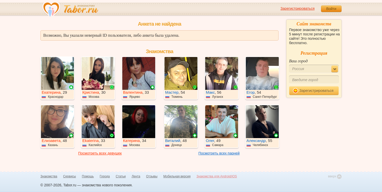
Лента (136, 176)
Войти (331, 9)
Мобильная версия (177, 176)
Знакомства (48, 176)
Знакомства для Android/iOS (216, 176)
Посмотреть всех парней (219, 153)
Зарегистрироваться (298, 8)
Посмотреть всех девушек (100, 153)
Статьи (121, 176)
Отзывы (152, 176)
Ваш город (298, 61)
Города (105, 176)
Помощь (88, 176)
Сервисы (69, 176)
